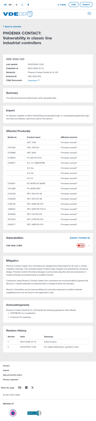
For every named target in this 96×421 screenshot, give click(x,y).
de (5, 4)
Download (33, 80)
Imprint (6, 370)
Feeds (63, 4)
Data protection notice (12, 375)
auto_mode (28, 5)
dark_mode (22, 5)
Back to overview (12, 26)
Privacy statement (10, 379)
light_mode (17, 5)
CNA (73, 4)
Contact (6, 366)
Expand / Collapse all (80, 238)
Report (86, 4)
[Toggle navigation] (89, 13)
